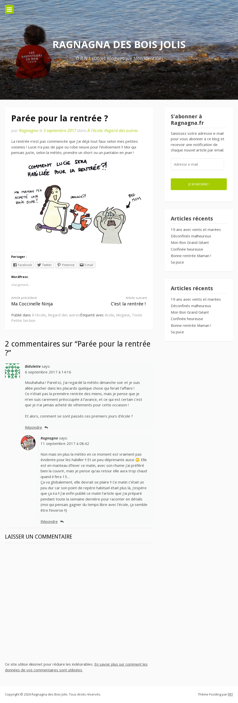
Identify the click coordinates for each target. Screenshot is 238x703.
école (109, 314)
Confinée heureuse (187, 249)
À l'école (94, 130)
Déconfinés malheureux (191, 235)
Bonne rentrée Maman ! (191, 255)
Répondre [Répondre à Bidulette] (33, 427)
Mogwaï (123, 314)
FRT (230, 694)
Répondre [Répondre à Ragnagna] (49, 521)
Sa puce (177, 262)
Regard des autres (121, 130)
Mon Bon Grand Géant (190, 242)
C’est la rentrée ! (116, 301)
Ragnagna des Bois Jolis (119, 44)
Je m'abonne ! (198, 184)
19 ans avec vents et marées (196, 229)
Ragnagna (28, 130)
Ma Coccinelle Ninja (41, 301)
